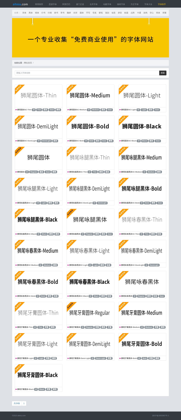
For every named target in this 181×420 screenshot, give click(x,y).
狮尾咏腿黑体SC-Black (26, 234)
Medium (95, 110)
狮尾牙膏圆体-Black (25, 389)
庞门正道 (80, 4)
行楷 (50, 13)
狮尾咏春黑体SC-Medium (27, 265)
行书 (43, 13)
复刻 (107, 13)
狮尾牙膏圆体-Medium (130, 327)
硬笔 (101, 13)
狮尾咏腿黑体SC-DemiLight (80, 203)
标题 (126, 13)
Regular (33, 172)
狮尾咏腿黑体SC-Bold (130, 203)
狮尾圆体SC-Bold (76, 141)
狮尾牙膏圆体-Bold (129, 358)
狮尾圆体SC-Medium (77, 110)
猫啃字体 (121, 4)
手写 (88, 13)
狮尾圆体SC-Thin (24, 110)
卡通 (139, 13)
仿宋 (75, 13)
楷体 (37, 13)
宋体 (24, 13)
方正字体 (135, 4)
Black (144, 141)
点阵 (133, 13)
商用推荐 (39, 4)
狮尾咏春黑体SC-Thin (130, 234)
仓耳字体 (94, 4)
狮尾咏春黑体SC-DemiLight (132, 265)
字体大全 (148, 4)
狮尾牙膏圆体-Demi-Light (79, 358)
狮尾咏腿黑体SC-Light (26, 203)
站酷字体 (107, 4)
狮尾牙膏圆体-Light (25, 358)
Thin (39, 110)
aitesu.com (22, 416)
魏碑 (69, 13)
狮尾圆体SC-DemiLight (26, 141)
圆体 (82, 13)
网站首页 (28, 63)
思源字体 (53, 4)
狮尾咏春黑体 (126, 296)
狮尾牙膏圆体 (74, 327)
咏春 (159, 234)
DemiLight (46, 141)
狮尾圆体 (21, 172)
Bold (91, 141)
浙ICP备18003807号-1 (160, 416)
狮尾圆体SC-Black (128, 141)
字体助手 (162, 4)
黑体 (31, 13)
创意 (114, 13)
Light (144, 110)
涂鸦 (145, 13)
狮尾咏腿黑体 (74, 234)
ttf (34, 110)
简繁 (164, 13)
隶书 (56, 13)
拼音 (120, 13)
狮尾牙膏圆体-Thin (25, 327)
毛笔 (94, 13)
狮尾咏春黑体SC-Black (78, 296)
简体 (158, 13)
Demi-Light (100, 358)
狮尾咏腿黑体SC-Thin (78, 172)
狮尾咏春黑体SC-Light (78, 265)
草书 (62, 13)
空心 (152, 13)
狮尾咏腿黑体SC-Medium (131, 172)
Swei (52, 110)
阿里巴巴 (66, 4)
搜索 (163, 73)
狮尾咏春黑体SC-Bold (26, 296)
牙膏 (109, 327)
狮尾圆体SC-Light (128, 110)
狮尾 (58, 110)
